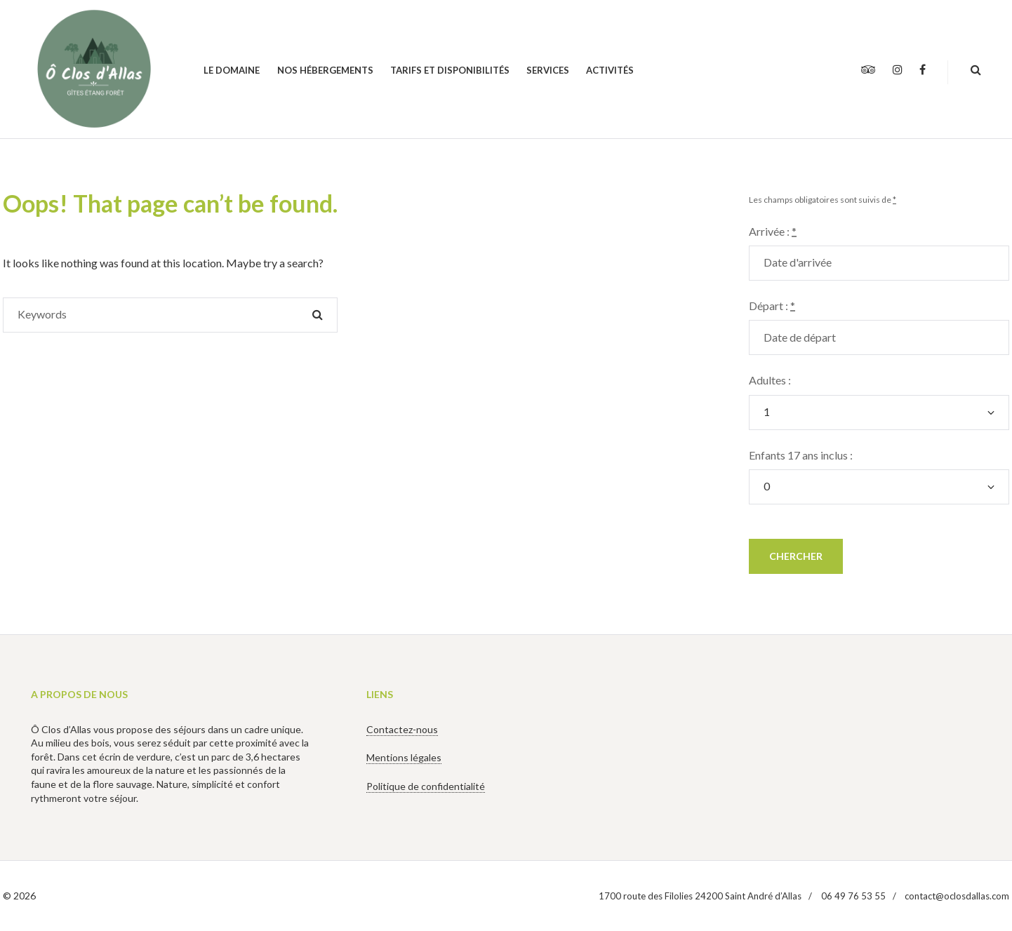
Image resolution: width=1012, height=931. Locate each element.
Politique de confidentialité (425, 786)
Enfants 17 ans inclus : (801, 455)
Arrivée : (773, 231)
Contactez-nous (402, 729)
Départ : (772, 305)
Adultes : (770, 380)
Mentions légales (403, 757)
